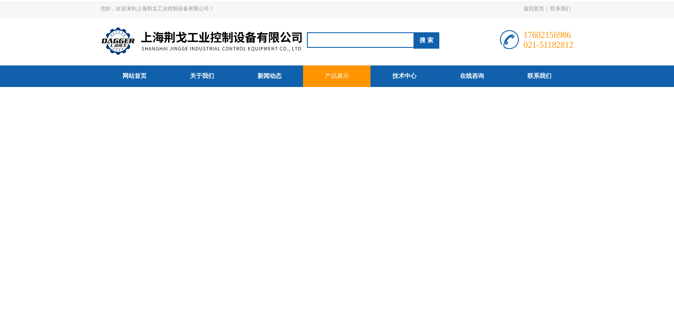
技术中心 (404, 76)
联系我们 (560, 9)
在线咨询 (472, 76)
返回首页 (534, 9)
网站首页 (135, 76)
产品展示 (337, 76)
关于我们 (202, 76)
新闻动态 (269, 76)
